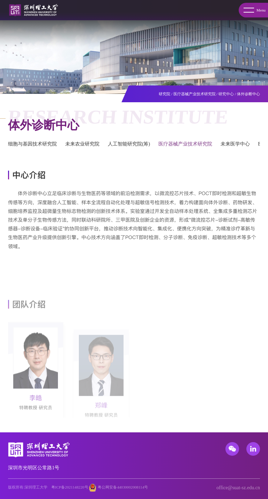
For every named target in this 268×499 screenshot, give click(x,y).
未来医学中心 (235, 144)
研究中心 (226, 94)
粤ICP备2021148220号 (69, 487)
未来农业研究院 (82, 144)
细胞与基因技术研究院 (32, 144)
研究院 (164, 94)
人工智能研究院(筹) (129, 144)
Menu (255, 10)
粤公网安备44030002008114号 (123, 487)
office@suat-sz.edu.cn (238, 487)
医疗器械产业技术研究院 (194, 94)
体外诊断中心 (248, 94)
